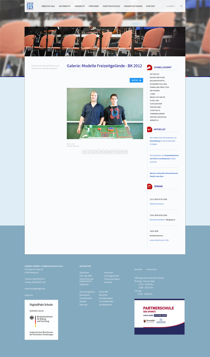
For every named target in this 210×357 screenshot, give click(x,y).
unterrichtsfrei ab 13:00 (159, 240)
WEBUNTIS (154, 120)
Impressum (151, 269)
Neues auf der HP (157, 97)
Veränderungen (106, 298)
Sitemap (83, 304)
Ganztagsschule (111, 6)
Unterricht (65, 6)
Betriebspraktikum (157, 219)
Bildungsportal (157, 80)
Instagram (155, 90)
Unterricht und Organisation (86, 280)
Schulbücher (156, 103)
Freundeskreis (86, 298)
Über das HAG (48, 6)
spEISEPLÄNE (155, 107)
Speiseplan (85, 295)
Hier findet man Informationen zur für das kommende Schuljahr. (163, 140)
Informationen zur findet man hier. (164, 158)
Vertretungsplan (158, 117)
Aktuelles (154, 74)
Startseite (155, 110)
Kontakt (150, 6)
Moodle (83, 301)
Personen (94, 6)
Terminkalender (157, 113)
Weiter (136, 80)
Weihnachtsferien (157, 204)
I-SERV (152, 94)
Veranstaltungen (133, 6)
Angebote (80, 6)
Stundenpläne (105, 304)
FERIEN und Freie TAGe (159, 87)
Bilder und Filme (157, 77)
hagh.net (29, 295)
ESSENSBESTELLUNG (158, 84)
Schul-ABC (103, 291)
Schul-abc (154, 100)
